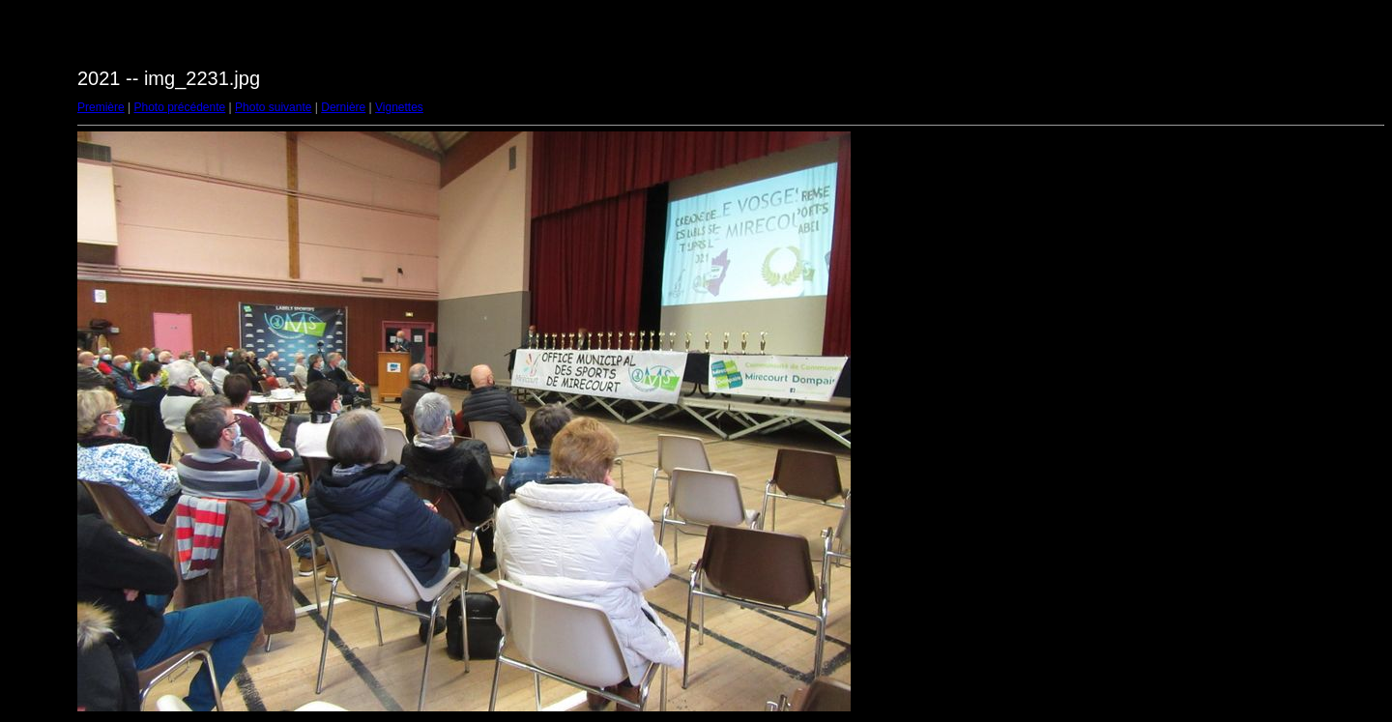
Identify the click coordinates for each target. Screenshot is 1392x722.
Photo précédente (179, 107)
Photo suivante (273, 107)
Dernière (343, 107)
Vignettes (399, 107)
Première (101, 107)
